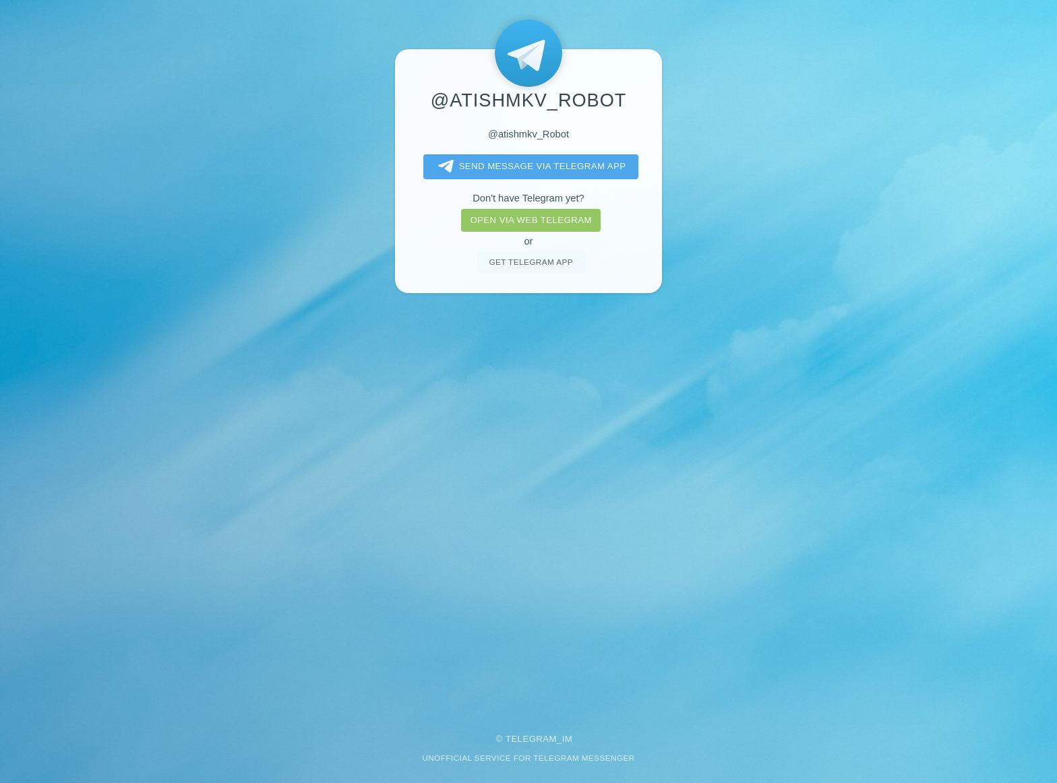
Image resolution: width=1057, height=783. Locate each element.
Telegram (531, 739)
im (567, 739)
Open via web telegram (530, 220)
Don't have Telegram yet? (528, 198)
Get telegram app (530, 261)
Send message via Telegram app (529, 166)
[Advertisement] (528, 504)
